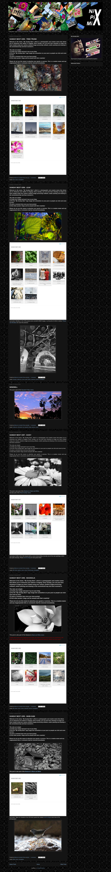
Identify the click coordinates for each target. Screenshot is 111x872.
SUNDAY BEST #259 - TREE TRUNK (23, 39)
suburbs (33, 427)
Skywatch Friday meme (27, 389)
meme (23, 379)
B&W (14, 859)
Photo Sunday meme (25, 492)
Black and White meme (38, 635)
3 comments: (33, 177)
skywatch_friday (27, 427)
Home (38, 864)
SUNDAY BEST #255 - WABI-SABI (22, 716)
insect (22, 570)
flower (16, 570)
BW (13, 570)
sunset (37, 427)
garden (19, 570)
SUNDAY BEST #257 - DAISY (20, 435)
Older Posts (63, 864)
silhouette (20, 427)
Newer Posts (13, 864)
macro (19, 708)
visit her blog (27, 557)
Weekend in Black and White (31, 491)
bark (14, 179)
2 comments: (33, 706)
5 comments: (33, 425)
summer (37, 379)
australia (14, 379)
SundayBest (21, 179)
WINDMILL (14, 387)
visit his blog (47, 817)
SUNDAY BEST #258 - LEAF (20, 187)
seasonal (33, 379)
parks (26, 379)
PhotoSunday (30, 570)
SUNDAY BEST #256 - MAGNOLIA (22, 578)
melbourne (19, 379)
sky (23, 427)
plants (29, 379)
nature (16, 179)
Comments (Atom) (41, 868)
